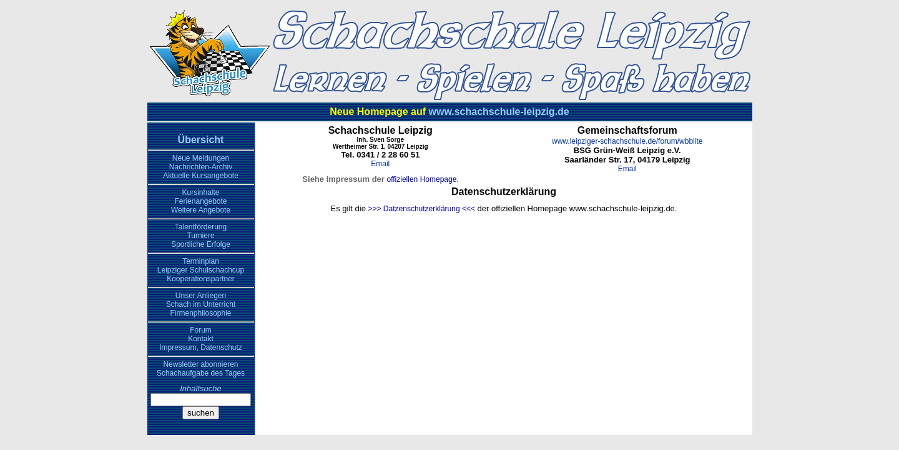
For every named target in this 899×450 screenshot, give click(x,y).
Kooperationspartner (201, 278)
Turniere (200, 235)
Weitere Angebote (200, 210)
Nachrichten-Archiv (200, 166)
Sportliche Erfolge (200, 244)
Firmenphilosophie (200, 313)
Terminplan (200, 261)
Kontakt (201, 338)
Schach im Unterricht (200, 304)
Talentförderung (201, 226)
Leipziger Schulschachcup (200, 270)
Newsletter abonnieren (200, 364)
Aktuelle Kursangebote (200, 175)
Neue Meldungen (200, 158)
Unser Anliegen (200, 295)
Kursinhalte (200, 192)
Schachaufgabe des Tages (201, 373)
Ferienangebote (200, 201)
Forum (201, 330)
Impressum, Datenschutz (200, 347)
